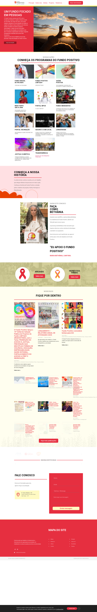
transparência (41, 155)
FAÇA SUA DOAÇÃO (10, 45)
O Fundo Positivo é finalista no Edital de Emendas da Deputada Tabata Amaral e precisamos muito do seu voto (54, 383)
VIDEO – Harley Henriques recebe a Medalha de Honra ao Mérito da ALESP (53, 406)
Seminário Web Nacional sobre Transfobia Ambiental (52, 428)
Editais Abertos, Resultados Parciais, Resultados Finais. (25, 364)
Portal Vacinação (22, 132)
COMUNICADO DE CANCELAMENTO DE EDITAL (30, 381)
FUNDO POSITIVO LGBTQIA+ (41, 84)
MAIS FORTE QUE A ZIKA (19, 109)
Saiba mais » (17, 372)
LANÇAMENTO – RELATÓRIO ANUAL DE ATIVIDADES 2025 (46, 335)
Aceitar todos (72, 608)
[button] (15, 454)
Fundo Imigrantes (63, 108)
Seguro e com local (43, 132)
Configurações (59, 609)
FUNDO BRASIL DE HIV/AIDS (20, 84)
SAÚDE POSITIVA (59, 84)
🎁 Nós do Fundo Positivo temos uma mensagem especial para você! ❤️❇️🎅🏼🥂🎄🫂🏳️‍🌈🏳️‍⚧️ (30, 407)
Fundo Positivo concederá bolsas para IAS (72, 334)
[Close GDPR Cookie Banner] (79, 608)
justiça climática (22, 156)
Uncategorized (59, 411)
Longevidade (61, 132)
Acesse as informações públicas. (42, 159)
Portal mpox (40, 108)
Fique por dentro (40, 364)
